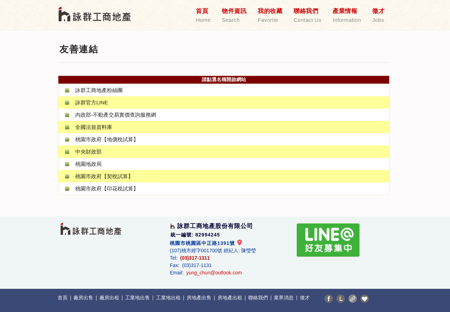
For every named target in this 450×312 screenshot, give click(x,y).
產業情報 (347, 15)
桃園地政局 (88, 164)
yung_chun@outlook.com (214, 272)
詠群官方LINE (91, 102)
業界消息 (284, 297)
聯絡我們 (307, 15)
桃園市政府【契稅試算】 (104, 176)
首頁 (203, 15)
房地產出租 (231, 297)
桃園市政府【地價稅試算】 (107, 139)
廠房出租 (110, 297)
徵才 (378, 15)
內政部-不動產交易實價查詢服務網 (115, 115)
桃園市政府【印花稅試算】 (107, 188)
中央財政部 (88, 152)
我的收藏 (270, 15)
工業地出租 (169, 297)
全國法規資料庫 (93, 127)
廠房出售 (84, 297)
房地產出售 (200, 297)
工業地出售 (138, 297)
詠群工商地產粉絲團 (99, 90)
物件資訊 (234, 15)
